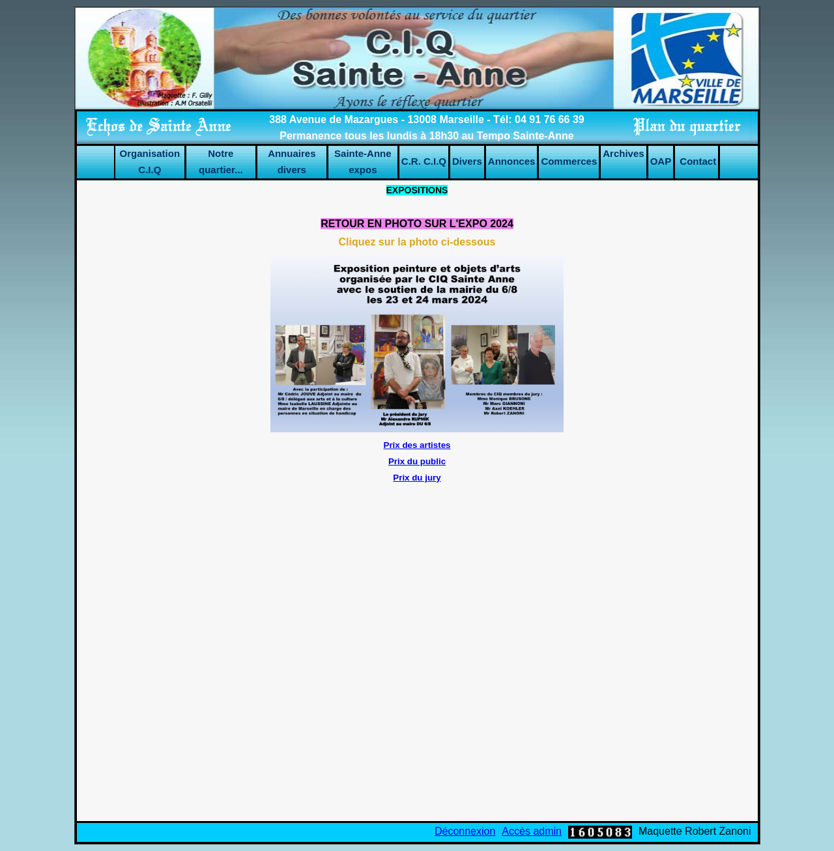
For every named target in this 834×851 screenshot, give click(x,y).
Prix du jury (416, 477)
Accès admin (532, 831)
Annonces (512, 161)
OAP (661, 161)
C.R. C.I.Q (423, 161)
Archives (623, 153)
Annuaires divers (291, 161)
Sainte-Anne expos (363, 161)
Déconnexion (465, 831)
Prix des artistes (417, 445)
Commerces (569, 161)
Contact (698, 161)
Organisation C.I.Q (150, 161)
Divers (467, 161)
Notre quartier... (221, 161)
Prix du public (417, 461)
